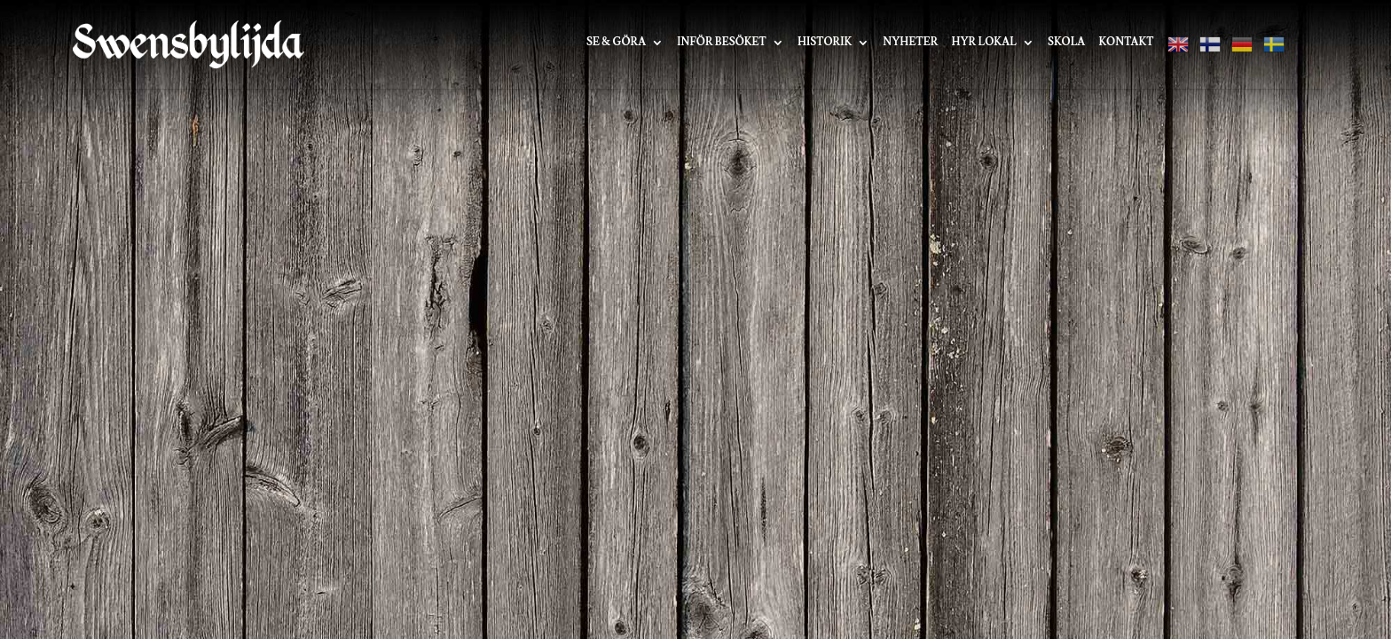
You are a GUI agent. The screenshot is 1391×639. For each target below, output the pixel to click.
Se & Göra (616, 42)
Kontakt (1125, 42)
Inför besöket (721, 42)
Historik (825, 42)
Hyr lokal (983, 42)
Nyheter (910, 42)
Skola (1066, 42)
